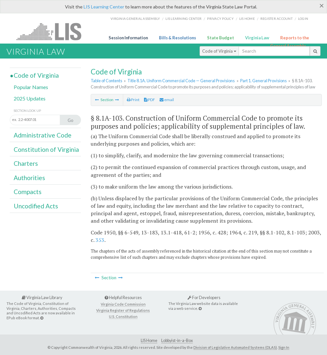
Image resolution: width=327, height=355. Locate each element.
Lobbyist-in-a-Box (177, 340)
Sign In (283, 347)
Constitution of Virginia (46, 149)
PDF (149, 99)
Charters (26, 163)
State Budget (220, 37)
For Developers (204, 297)
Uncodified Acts (36, 206)
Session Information (128, 37)
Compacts (28, 191)
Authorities (29, 177)
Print (133, 99)
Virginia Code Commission (123, 304)
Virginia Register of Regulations (123, 310)
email (167, 99)
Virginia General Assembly (135, 18)
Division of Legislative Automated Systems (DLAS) (235, 347)
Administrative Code (43, 135)
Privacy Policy (220, 18)
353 (100, 239)
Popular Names (31, 87)
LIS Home (149, 340)
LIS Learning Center (104, 6)
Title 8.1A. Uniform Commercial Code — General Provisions (181, 80)
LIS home (247, 18)
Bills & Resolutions (177, 37)
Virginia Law (257, 37)
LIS (52, 31)
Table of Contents (106, 80)
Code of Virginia (219, 51)
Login (303, 18)
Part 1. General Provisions (263, 80)
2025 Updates (30, 98)
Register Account (276, 18)
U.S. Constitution (123, 316)
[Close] (321, 5)
